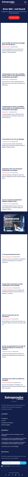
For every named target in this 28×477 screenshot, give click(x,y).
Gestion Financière (6, 319)
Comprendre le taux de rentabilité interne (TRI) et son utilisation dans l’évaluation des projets (13, 75)
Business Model (5, 47)
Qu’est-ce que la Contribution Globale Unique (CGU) (12, 200)
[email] (10, 462)
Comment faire (6, 141)
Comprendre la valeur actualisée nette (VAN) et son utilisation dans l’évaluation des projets (13, 108)
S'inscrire (23, 462)
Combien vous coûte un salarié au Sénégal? (13, 379)
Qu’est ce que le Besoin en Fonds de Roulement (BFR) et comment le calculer (13, 347)
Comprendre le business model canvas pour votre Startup (12, 284)
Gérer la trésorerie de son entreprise (10, 315)
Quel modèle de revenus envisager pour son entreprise (13, 43)
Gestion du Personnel (7, 382)
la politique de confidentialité (15, 466)
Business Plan (5, 79)
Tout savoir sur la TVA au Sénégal (13, 139)
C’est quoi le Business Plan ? (11, 254)
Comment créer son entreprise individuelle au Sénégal (12, 169)
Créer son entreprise (7, 256)
